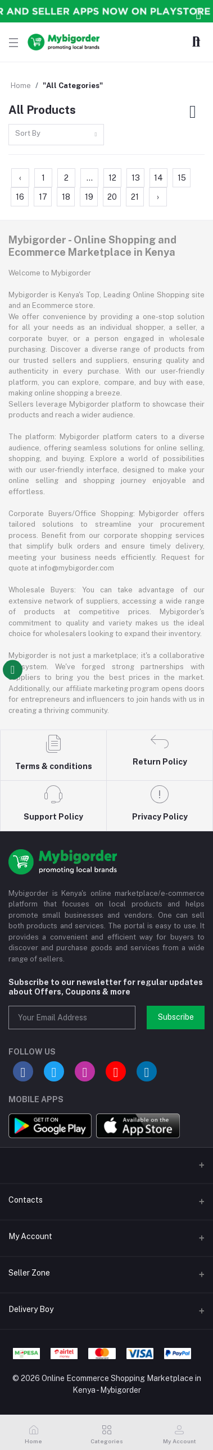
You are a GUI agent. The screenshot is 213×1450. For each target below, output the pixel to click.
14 (158, 177)
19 (89, 196)
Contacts (25, 1199)
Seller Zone (29, 1272)
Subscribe (176, 1016)
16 (20, 196)
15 (182, 177)
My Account (30, 1236)
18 (66, 196)
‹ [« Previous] (20, 177)
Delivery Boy (30, 1309)
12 (112, 177)
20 (112, 196)
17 (43, 196)
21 (135, 196)
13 (136, 177)
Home (21, 85)
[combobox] (56, 135)
